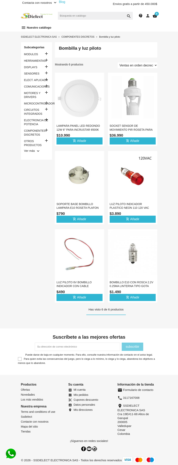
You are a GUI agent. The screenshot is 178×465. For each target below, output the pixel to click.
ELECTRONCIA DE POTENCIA (36, 122)
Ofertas (25, 389)
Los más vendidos (32, 399)
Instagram (94, 448)
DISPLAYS (30, 67)
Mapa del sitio (29, 426)
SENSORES (32, 73)
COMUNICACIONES (36, 86)
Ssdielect (26, 416)
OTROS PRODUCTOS (33, 143)
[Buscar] (95, 16)
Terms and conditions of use (38, 411)
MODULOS (31, 54)
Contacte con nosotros (35, 421)
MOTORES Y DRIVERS (32, 95)
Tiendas (26, 431)
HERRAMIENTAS (35, 60)
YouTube (89, 448)
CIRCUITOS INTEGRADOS (33, 111)
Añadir (79, 141)
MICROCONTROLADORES (36, 103)
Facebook (83, 448)
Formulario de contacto (136, 389)
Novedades (28, 394)
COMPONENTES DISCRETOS (35, 132)
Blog (62, 2)
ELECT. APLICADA (36, 80)
